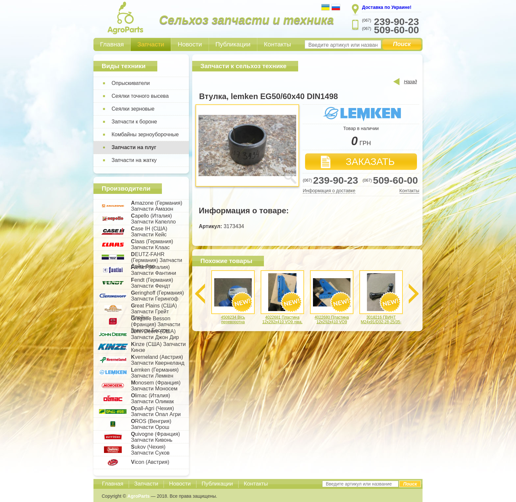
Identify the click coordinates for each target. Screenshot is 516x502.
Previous (200, 293)
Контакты (277, 44)
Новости (190, 44)
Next (414, 293)
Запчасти (150, 44)
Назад (410, 81)
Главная (112, 44)
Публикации (233, 44)
